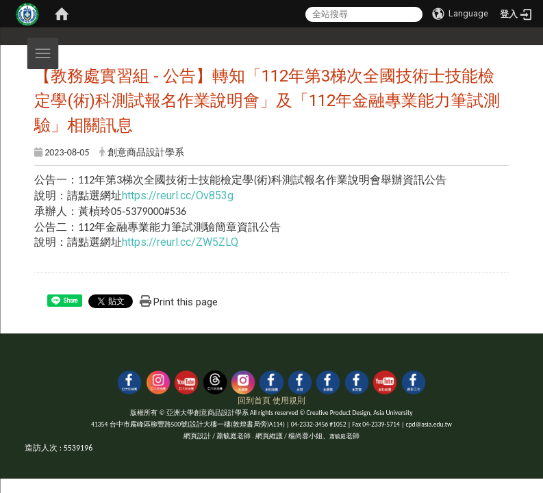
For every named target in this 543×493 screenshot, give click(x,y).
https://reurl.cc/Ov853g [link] (177, 195)
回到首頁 (254, 400)
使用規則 (289, 400)
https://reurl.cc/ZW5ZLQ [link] (180, 242)
